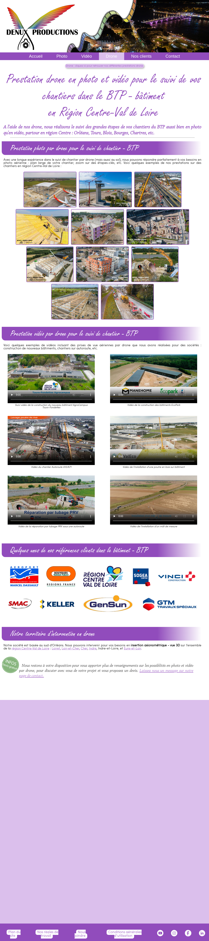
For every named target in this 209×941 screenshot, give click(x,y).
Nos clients (141, 56)
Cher (84, 648)
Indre (92, 648)
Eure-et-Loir (132, 648)
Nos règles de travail (47, 934)
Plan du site (14, 934)
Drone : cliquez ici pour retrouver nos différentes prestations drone (104, 66)
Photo (61, 56)
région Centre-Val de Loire (30, 648)
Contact (172, 56)
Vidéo (86, 56)
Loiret (56, 648)
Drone (111, 56)
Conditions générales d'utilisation (125, 934)
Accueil (35, 56)
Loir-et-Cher (70, 648)
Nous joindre (80, 934)
